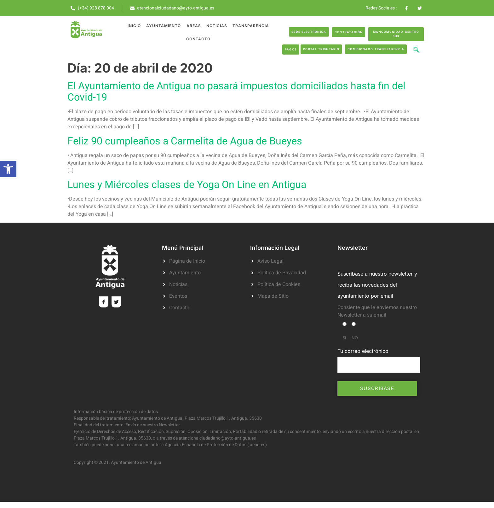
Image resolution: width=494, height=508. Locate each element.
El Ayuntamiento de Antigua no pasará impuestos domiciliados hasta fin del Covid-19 (236, 92)
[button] (8, 169)
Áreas (193, 25)
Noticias (216, 25)
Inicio (134, 25)
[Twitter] (116, 301)
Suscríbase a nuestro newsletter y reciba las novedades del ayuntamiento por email (377, 285)
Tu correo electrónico (378, 360)
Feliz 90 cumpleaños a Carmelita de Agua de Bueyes (184, 141)
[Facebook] (103, 301)
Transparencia (250, 25)
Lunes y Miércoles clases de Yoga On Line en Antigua (186, 184)
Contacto (198, 39)
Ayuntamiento (163, 25)
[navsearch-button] (416, 50)
